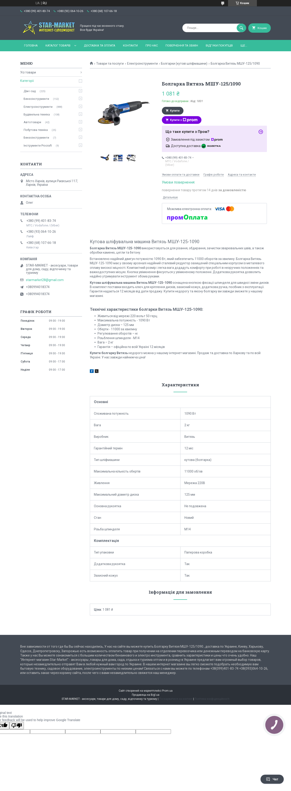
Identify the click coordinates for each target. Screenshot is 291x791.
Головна (31, 45)
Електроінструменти (142, 63)
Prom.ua (167, 690)
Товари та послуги (110, 63)
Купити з (184, 120)
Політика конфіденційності (212, 698)
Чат (272, 779)
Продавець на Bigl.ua (145, 694)
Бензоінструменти (36, 98)
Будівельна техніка (37, 114)
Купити (175, 110)
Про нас (152, 45)
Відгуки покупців (219, 45)
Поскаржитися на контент (176, 698)
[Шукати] (241, 28)
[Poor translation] (16, 725)
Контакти (130, 45)
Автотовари (32, 122)
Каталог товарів (57, 45)
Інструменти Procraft (38, 145)
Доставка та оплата (99, 45)
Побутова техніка (36, 130)
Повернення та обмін (182, 45)
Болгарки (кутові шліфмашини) (184, 63)
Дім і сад (30, 91)
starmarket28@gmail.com (45, 280)
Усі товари (28, 72)
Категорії (27, 81)
